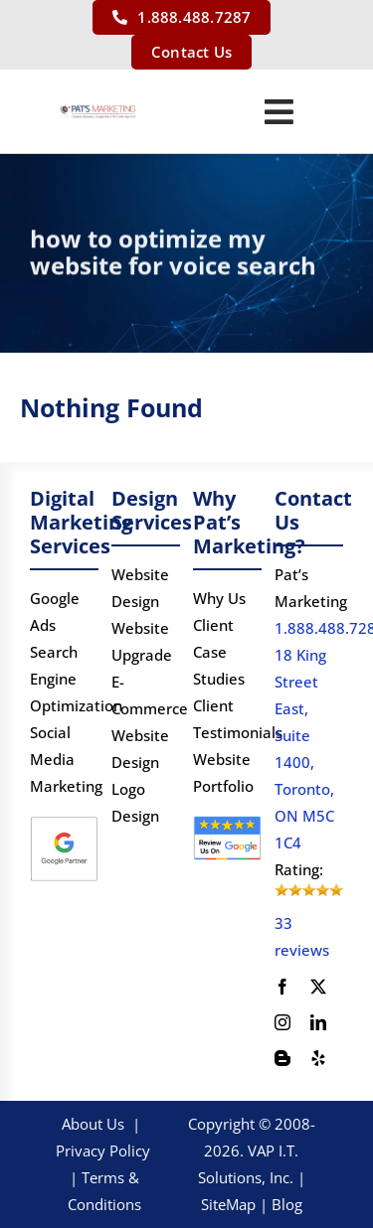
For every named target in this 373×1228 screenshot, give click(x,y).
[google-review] (227, 822)
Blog (287, 1204)
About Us (93, 1124)
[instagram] (282, 1022)
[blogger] (282, 1058)
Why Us (219, 598)
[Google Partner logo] (64, 822)
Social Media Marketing (66, 759)
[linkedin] (318, 1022)
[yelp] (318, 1058)
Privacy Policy (103, 1150)
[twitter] (318, 987)
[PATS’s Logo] (98, 111)
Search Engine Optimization (76, 678)
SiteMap (228, 1204)
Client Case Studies (219, 652)
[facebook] (282, 987)
